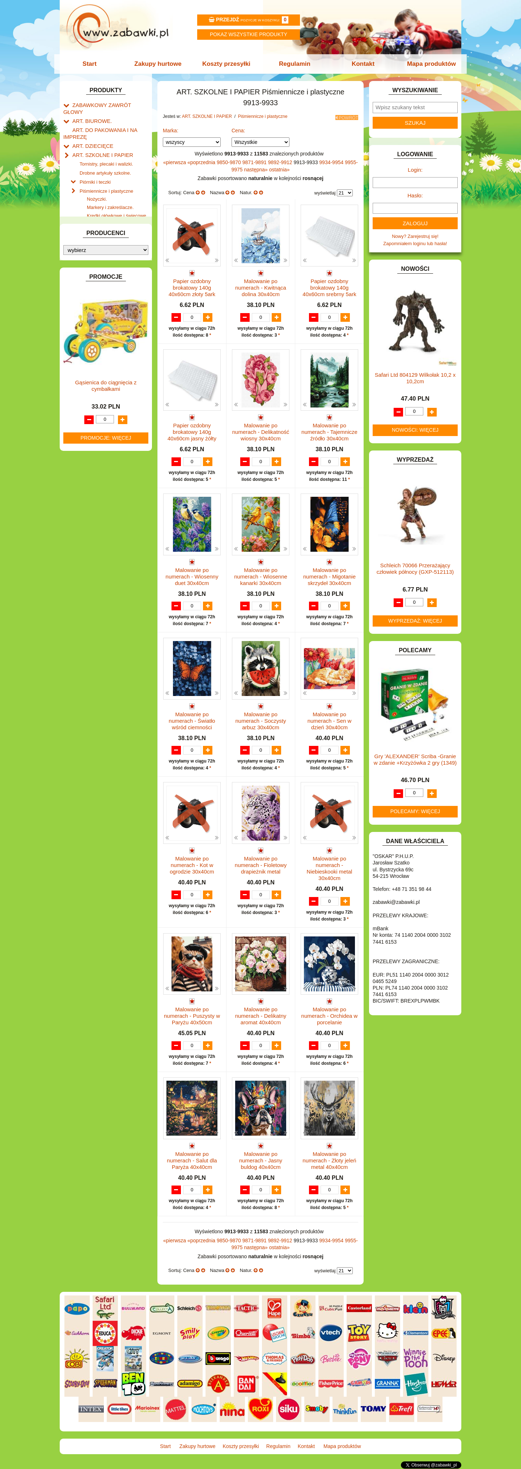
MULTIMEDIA (86, 482)
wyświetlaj (325, 190)
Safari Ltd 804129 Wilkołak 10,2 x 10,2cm (415, 378)
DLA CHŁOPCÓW (91, 305)
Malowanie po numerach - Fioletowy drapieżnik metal (261, 865)
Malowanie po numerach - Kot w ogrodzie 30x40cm (192, 865)
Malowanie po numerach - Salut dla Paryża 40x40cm (192, 1160)
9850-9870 (229, 160)
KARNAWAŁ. (86, 418)
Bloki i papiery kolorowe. (112, 234)
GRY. (77, 379)
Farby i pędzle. (102, 209)
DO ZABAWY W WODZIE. (99, 354)
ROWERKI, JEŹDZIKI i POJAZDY (107, 524)
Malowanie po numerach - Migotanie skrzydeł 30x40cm (329, 575)
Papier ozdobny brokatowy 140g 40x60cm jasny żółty (192, 430)
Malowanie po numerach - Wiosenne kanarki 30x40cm (260, 575)
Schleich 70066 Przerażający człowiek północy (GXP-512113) (415, 568)
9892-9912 (281, 160)
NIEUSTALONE (88, 582)
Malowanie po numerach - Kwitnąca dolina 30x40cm (260, 285)
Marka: (170, 128)
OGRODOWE (86, 499)
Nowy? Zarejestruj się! (415, 236)
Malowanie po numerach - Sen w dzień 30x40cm (330, 720)
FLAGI (79, 371)
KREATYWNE (87, 443)
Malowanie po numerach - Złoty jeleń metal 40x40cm (329, 1160)
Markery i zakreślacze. (110, 193)
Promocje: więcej (105, 814)
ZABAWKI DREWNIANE (97, 557)
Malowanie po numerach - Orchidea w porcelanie (329, 1015)
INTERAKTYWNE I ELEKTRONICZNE (88, 407)
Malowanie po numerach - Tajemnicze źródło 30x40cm (329, 430)
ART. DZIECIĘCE (90, 135)
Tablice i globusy (97, 261)
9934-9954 (332, 160)
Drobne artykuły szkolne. (105, 160)
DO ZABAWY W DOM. (96, 329)
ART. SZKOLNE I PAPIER (99, 144)
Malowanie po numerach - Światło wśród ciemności (192, 720)
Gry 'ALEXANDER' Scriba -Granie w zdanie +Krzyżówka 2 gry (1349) (415, 759)
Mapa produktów (427, 63)
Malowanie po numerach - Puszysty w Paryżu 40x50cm (192, 1015)
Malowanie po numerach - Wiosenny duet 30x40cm (192, 575)
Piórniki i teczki (95, 168)
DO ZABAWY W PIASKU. (99, 338)
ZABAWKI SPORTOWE (97, 565)
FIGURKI (82, 363)
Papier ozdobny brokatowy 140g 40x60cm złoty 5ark (192, 285)
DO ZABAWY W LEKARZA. (101, 321)
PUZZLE (81, 515)
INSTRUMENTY (89, 396)
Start (93, 63)
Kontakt (361, 63)
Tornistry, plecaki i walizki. (106, 152)
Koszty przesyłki (227, 63)
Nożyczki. (97, 184)
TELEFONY (84, 540)
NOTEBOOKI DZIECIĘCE (99, 491)
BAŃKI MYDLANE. (92, 288)
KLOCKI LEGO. (88, 435)
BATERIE (82, 296)
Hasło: (415, 195)
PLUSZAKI (83, 507)
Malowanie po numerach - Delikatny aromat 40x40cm (261, 1015)
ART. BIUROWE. (89, 113)
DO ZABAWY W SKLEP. (97, 346)
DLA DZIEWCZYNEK (94, 313)
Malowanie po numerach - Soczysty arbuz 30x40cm (260, 720)
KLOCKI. (81, 427)
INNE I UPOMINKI (91, 387)
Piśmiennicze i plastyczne (106, 176)
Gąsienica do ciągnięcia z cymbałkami (105, 762)
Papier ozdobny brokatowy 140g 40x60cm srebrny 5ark (329, 285)
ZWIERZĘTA (85, 573)
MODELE (82, 474)
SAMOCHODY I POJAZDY (100, 532)
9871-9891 (255, 160)
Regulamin (294, 63)
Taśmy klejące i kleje (101, 269)
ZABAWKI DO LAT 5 (93, 548)
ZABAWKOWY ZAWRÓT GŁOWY (107, 104)
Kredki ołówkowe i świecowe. (117, 201)
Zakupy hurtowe (159, 63)
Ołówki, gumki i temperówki (115, 226)
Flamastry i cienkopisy (110, 218)
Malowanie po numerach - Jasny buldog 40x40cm (260, 1160)
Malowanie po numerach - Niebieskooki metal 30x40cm (329, 868)
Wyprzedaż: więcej (415, 621)
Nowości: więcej (415, 430)
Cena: (238, 128)
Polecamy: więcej (415, 811)
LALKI (78, 466)
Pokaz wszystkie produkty (248, 34)
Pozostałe (97, 250)
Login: (415, 170)
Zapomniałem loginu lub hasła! (415, 243)
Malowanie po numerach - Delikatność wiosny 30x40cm (260, 430)
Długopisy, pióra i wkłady (112, 242)
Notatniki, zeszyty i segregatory (112, 278)
